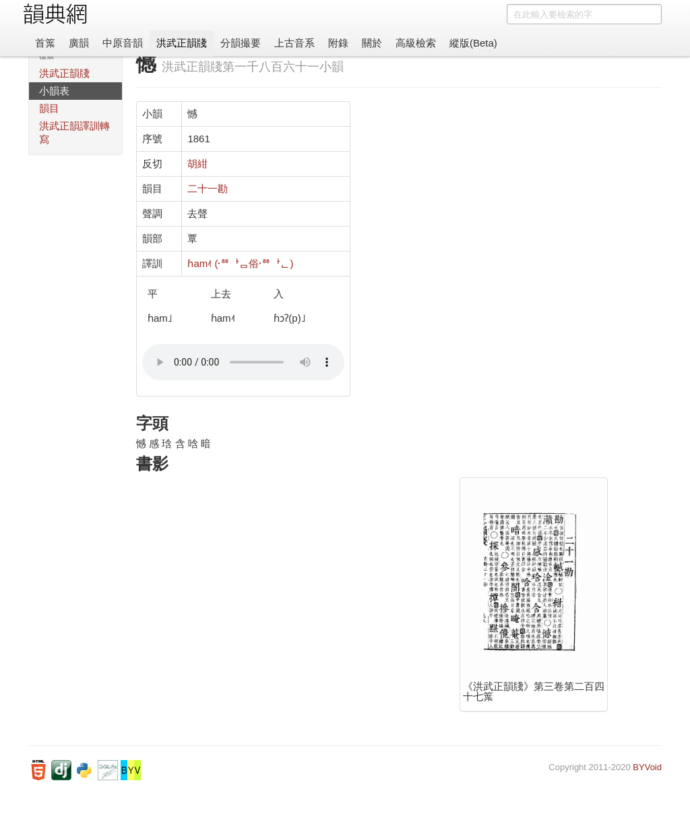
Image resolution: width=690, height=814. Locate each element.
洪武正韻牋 (181, 43)
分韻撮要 (240, 43)
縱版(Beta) (473, 43)
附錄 (338, 43)
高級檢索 (416, 43)
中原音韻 (122, 43)
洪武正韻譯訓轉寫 (74, 132)
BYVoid (647, 767)
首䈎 (45, 43)
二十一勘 (207, 188)
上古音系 (294, 43)
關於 (372, 43)
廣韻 (79, 43)
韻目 (49, 108)
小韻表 (54, 90)
